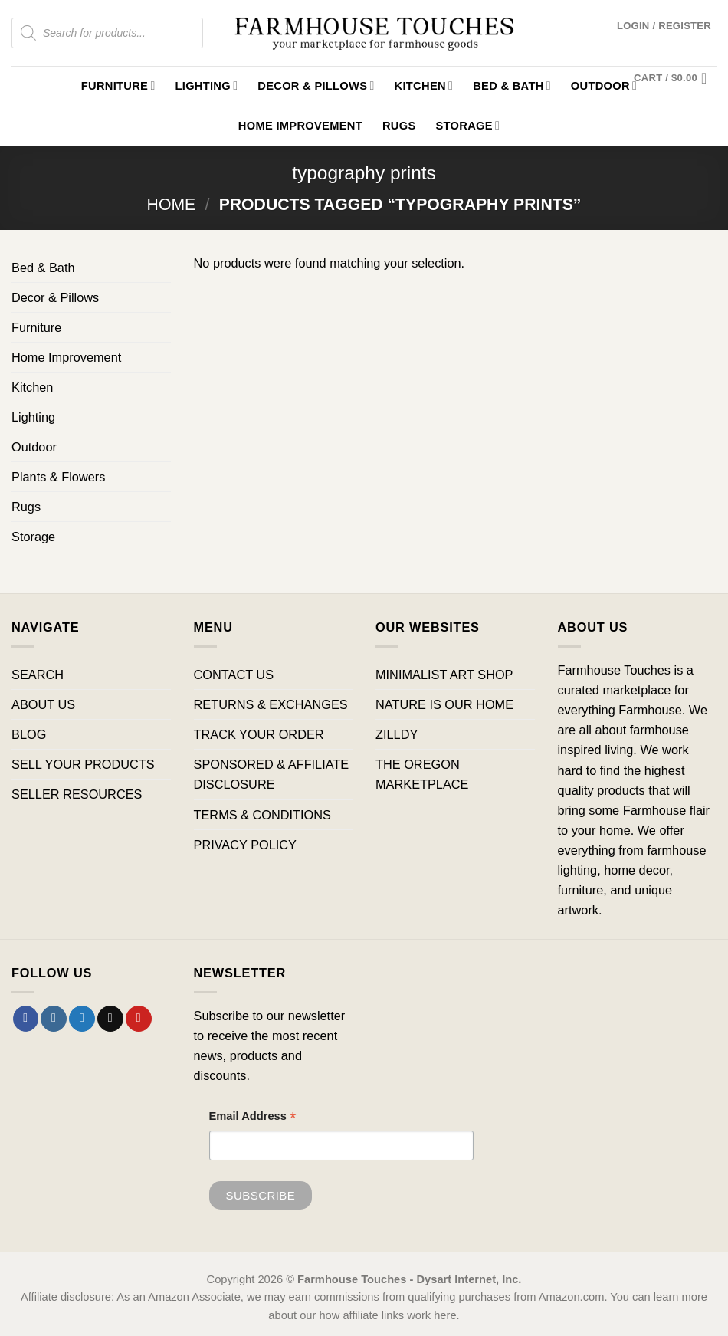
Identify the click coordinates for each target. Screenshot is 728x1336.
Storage (467, 125)
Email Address (253, 1118)
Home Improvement (300, 126)
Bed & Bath (512, 85)
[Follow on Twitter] (82, 1019)
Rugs (399, 126)
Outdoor (34, 447)
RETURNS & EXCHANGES (271, 704)
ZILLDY (396, 734)
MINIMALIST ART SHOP (444, 674)
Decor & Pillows (315, 85)
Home (171, 204)
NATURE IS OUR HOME (444, 704)
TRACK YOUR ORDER (259, 734)
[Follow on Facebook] (26, 1019)
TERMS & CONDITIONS (262, 815)
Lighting (206, 85)
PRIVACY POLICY (245, 845)
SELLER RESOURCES (76, 794)
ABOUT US (43, 704)
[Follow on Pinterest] (139, 1019)
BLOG (28, 734)
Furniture (118, 85)
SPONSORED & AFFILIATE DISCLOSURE (271, 774)
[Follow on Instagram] (54, 1019)
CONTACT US (234, 674)
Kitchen (424, 85)
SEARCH (37, 674)
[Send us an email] (110, 1019)
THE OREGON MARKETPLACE (421, 774)
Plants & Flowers (58, 477)
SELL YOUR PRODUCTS (83, 764)
